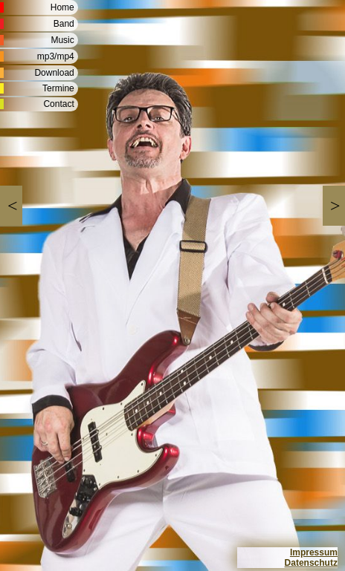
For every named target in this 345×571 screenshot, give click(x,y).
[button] (11, 206)
